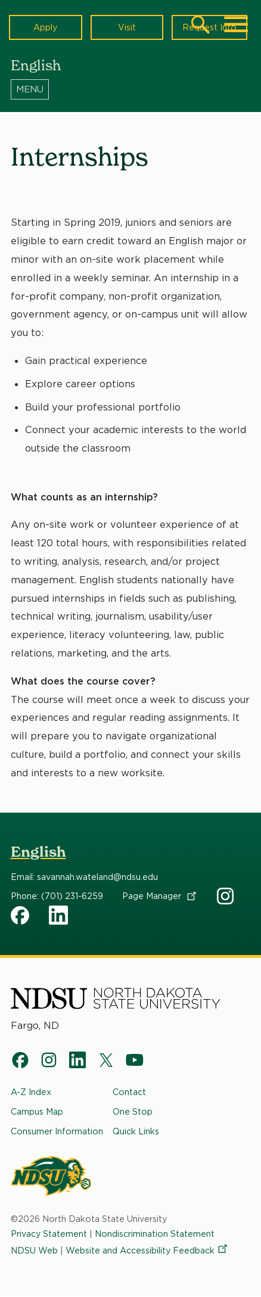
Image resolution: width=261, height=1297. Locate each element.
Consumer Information (57, 1131)
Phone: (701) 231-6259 (57, 896)
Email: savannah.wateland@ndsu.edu (84, 877)
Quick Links (136, 1131)
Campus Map (37, 1111)
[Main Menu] (236, 24)
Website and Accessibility (147, 1250)
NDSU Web (34, 1250)
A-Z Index (31, 1092)
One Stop (133, 1111)
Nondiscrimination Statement (155, 1233)
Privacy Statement (49, 1233)
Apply (45, 27)
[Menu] (131, 89)
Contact (129, 1092)
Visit (127, 27)
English (38, 851)
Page (160, 896)
